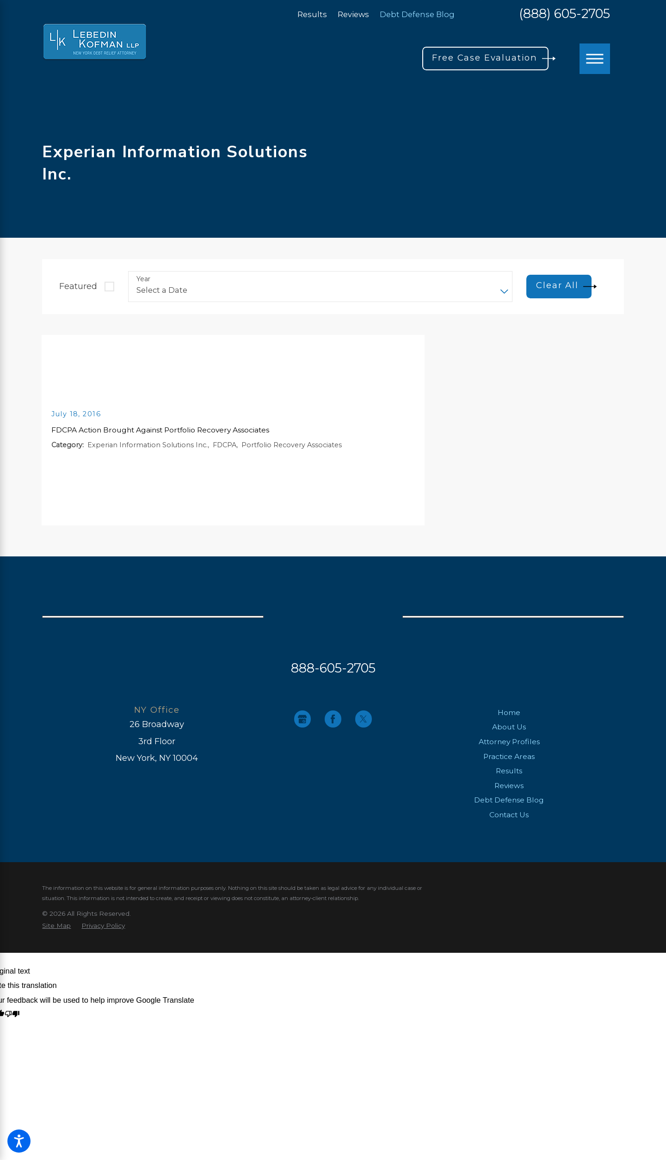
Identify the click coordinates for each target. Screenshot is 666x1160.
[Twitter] (363, 719)
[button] (19, 1141)
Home (509, 712)
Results (312, 14)
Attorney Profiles (509, 741)
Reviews (353, 14)
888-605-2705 (333, 668)
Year (143, 279)
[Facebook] (333, 719)
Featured (78, 286)
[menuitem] (509, 712)
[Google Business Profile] (302, 719)
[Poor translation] (12, 1014)
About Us (509, 726)
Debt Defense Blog (417, 14)
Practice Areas (509, 756)
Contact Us (509, 814)
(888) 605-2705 (564, 14)
